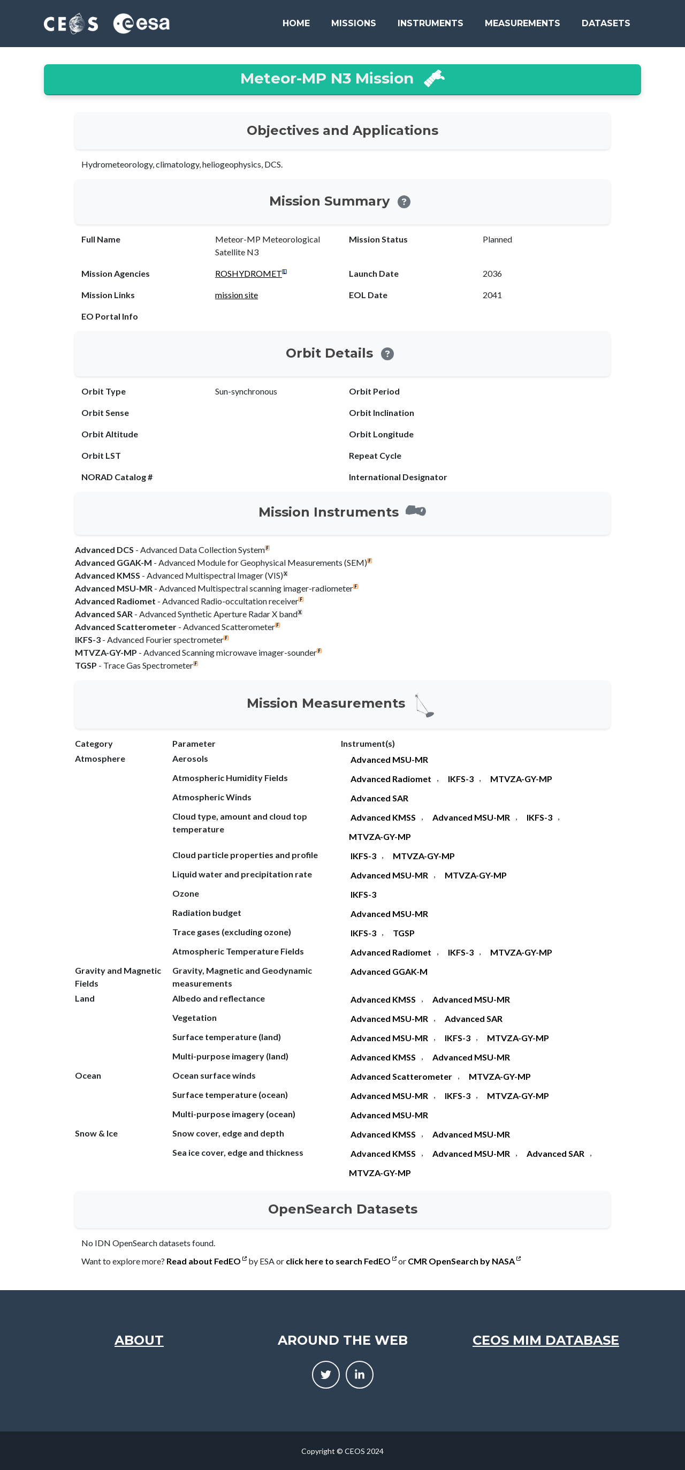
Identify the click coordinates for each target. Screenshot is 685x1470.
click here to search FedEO (341, 1261)
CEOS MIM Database (546, 1340)
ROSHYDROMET (248, 273)
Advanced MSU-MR (389, 759)
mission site (236, 295)
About (139, 1340)
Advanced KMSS (383, 817)
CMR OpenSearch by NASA (464, 1261)
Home (296, 23)
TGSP (404, 933)
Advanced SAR (379, 798)
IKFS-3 (461, 779)
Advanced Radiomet (391, 779)
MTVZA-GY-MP (521, 779)
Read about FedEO (206, 1261)
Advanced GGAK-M (389, 971)
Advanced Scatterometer (401, 1076)
